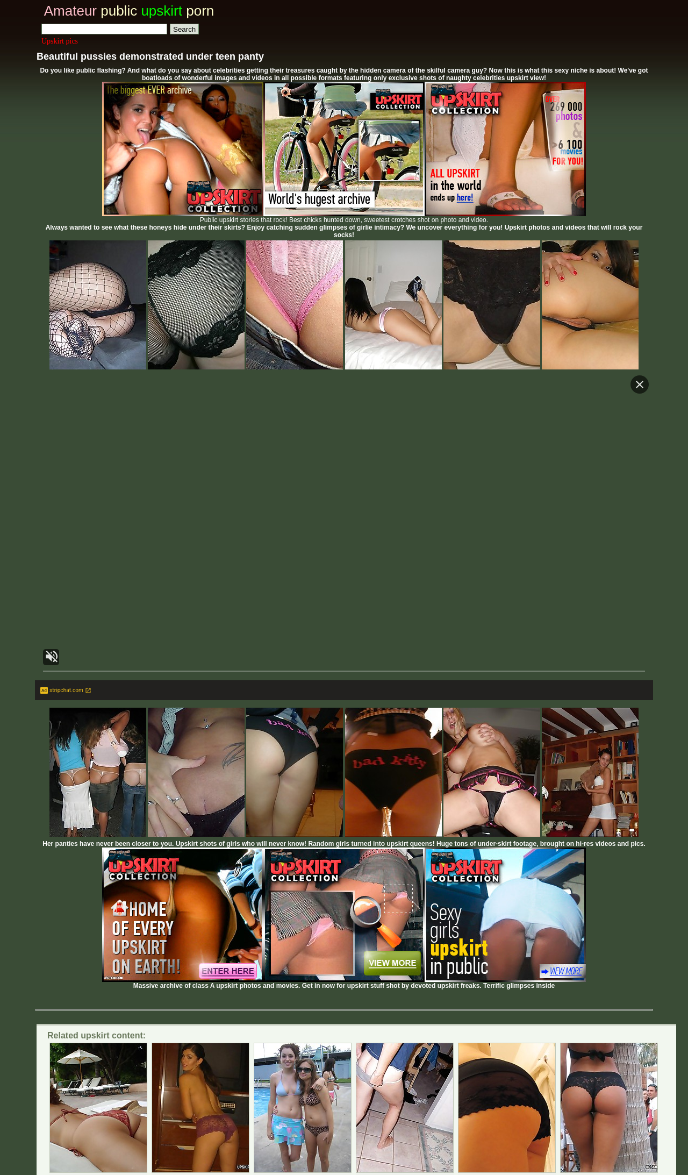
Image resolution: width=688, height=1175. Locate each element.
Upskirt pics (59, 41)
